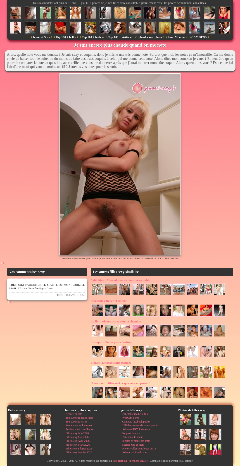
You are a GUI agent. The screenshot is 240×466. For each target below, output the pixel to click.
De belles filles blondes (111, 362)
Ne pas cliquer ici (131, 433)
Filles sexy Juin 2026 (77, 433)
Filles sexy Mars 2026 (78, 444)
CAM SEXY (199, 37)
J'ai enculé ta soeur (132, 437)
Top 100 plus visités (77, 421)
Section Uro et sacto (133, 444)
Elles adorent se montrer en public (121, 280)
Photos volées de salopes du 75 (139, 448)
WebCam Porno (131, 417)
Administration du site (134, 452)
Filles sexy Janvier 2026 (79, 452)
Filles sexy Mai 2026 (77, 437)
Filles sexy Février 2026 (79, 448)
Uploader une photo (149, 37)
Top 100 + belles (66, 37)
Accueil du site (74, 414)
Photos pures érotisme (112, 342)
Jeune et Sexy (41, 37)
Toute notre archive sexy (79, 425)
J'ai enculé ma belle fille (135, 414)
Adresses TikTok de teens (136, 429)
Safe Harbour (120, 460)
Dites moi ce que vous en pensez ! (120, 383)
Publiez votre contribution (80, 429)
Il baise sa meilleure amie (136, 440)
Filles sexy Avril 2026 (78, 440)
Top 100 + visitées (119, 37)
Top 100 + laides (92, 37)
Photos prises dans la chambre (116, 321)
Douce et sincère (109, 301)
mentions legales (138, 460)
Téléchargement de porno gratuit (140, 425)
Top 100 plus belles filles (79, 417)
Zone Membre (176, 37)
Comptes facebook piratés (136, 421)
